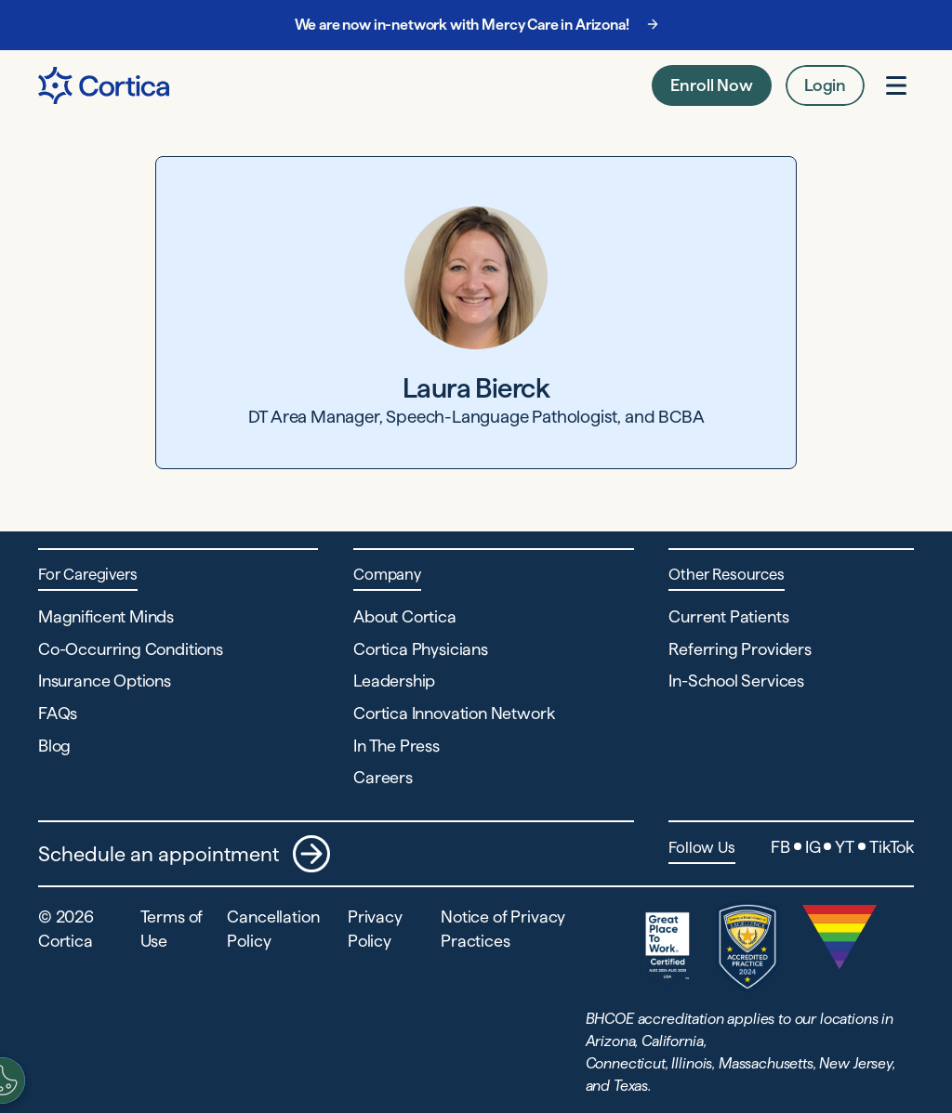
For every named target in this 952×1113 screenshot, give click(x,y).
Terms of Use (172, 928)
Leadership (394, 680)
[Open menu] (896, 85)
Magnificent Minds (106, 616)
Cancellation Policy (273, 928)
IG (813, 847)
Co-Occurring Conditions (130, 649)
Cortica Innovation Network (453, 713)
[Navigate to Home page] (103, 85)
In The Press (396, 745)
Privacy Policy (375, 928)
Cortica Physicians (420, 649)
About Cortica (404, 616)
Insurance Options (104, 680)
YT (844, 847)
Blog (54, 745)
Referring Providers (740, 649)
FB (780, 847)
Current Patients (728, 616)
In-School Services (736, 680)
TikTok (891, 847)
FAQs (57, 713)
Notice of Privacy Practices (503, 928)
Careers (383, 777)
